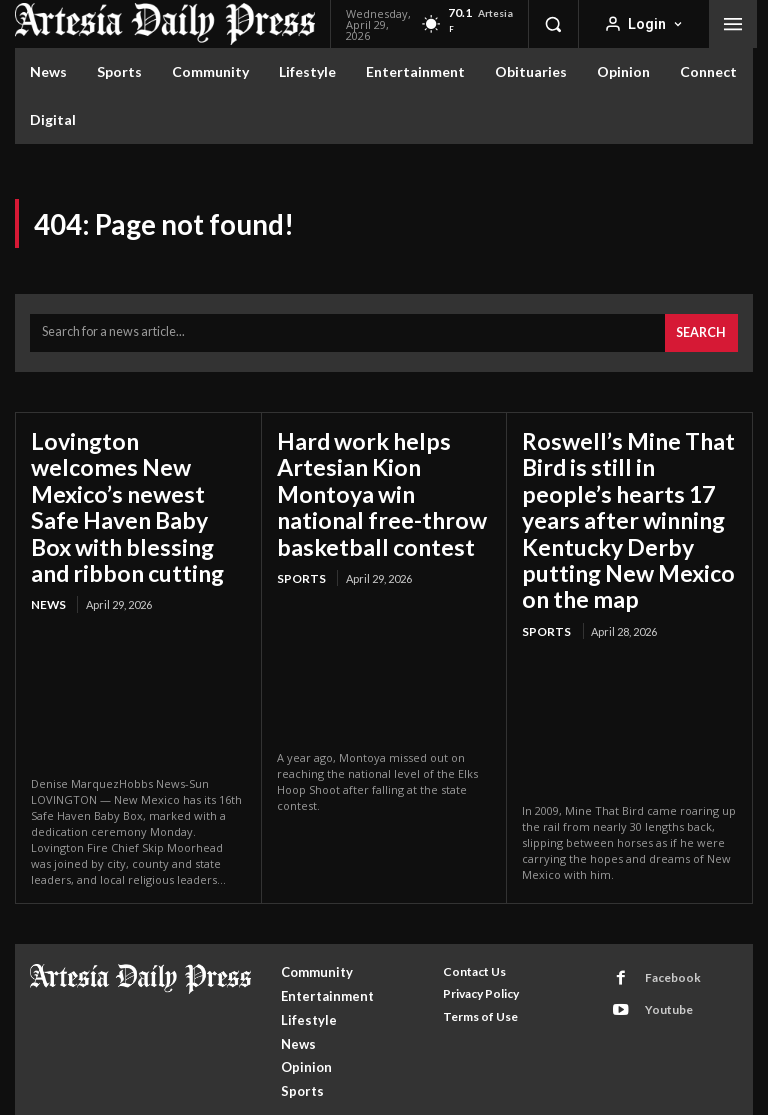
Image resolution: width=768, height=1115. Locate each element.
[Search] (703, 329)
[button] (553, 24)
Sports (299, 556)
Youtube (659, 952)
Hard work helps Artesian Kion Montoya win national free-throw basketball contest (383, 480)
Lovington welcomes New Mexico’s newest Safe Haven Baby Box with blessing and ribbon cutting (129, 480)
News (47, 556)
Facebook (662, 926)
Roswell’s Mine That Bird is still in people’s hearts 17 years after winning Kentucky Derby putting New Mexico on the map (618, 491)
